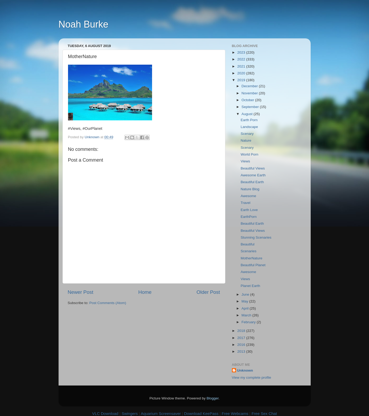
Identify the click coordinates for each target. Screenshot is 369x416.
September (251, 107)
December (250, 86)
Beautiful (247, 244)
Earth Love (249, 210)
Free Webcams (235, 413)
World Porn (249, 154)
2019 (241, 80)
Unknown (245, 370)
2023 (241, 52)
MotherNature (251, 258)
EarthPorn (249, 217)
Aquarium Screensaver (161, 413)
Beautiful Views (253, 168)
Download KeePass (201, 413)
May (245, 301)
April (246, 308)
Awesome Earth (253, 175)
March (247, 315)
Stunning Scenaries (256, 237)
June (246, 294)
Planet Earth (250, 286)
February (249, 322)
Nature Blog (250, 189)
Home (145, 292)
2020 (241, 73)
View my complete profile (251, 377)
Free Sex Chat (264, 413)
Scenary (247, 134)
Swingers (130, 413)
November (250, 93)
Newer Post (80, 292)
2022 (241, 59)
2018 (241, 331)
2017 (241, 338)
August (248, 114)
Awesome (248, 196)
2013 (241, 351)
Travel (245, 203)
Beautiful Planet (253, 265)
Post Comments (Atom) (107, 303)
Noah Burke (83, 24)
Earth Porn (249, 120)
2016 (241, 345)
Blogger (213, 398)
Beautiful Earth (252, 182)
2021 (241, 66)
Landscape (249, 127)
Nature (246, 140)
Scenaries (248, 251)
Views (245, 161)
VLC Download (105, 413)
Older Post (208, 292)
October (248, 100)
